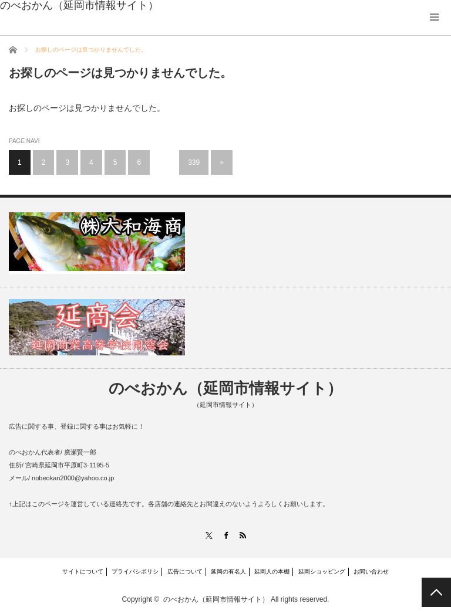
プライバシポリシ (135, 571)
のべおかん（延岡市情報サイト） (225, 388)
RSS (242, 535)
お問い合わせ (371, 571)
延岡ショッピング (321, 571)
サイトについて (82, 571)
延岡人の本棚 (272, 571)
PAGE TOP (436, 592)
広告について (185, 571)
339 (194, 162)
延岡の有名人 (228, 571)
